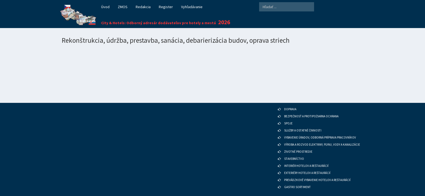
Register (166, 6)
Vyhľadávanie (192, 6)
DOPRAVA (290, 102)
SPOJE (288, 116)
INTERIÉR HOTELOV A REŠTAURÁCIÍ (306, 158)
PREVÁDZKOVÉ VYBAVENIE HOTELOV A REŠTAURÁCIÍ (317, 172)
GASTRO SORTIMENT (297, 180)
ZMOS (123, 6)
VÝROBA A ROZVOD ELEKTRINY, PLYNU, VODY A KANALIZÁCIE (322, 137)
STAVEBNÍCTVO (294, 151)
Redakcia (143, 6)
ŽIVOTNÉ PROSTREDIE (298, 144)
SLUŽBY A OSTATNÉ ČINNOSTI (302, 123)
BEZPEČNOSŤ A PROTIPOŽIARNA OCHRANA (311, 109)
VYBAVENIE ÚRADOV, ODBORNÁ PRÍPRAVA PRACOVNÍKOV (320, 130)
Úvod (105, 6)
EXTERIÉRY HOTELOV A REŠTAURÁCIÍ (307, 165)
